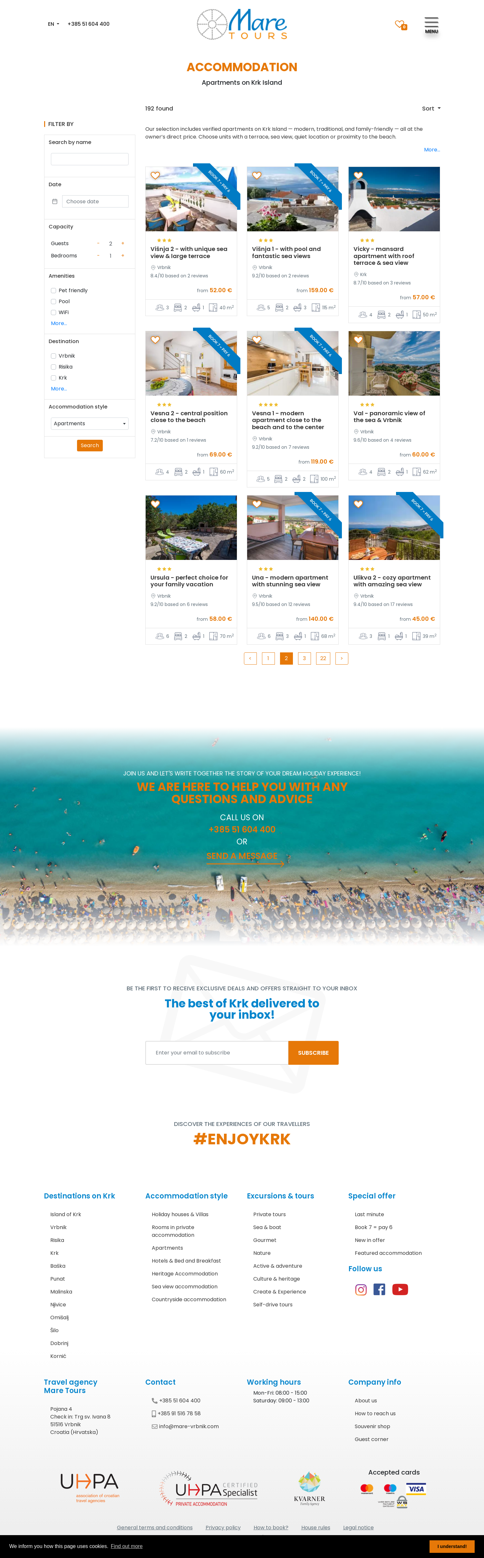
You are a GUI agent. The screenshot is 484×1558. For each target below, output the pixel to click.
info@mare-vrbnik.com (185, 1426)
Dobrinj (59, 1343)
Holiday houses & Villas (180, 1214)
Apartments (167, 1248)
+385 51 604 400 (88, 24)
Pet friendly (73, 290)
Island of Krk (65, 1214)
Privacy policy (223, 1527)
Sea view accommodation (185, 1286)
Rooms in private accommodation (173, 1231)
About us (366, 1400)
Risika (66, 366)
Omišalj (59, 1317)
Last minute (369, 1214)
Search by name (70, 142)
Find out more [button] (127, 1546)
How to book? (271, 1527)
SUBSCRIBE (313, 1053)
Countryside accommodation (189, 1299)
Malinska (61, 1291)
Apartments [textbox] (69, 423)
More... (59, 323)
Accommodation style (78, 406)
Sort (429, 108)
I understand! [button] (452, 1546)
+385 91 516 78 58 (176, 1413)
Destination (64, 341)
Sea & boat (267, 1227)
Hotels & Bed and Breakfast (186, 1261)
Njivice (58, 1304)
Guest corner (372, 1439)
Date (55, 184)
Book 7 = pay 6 (373, 1227)
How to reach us (375, 1413)
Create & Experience (279, 1291)
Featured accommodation (388, 1253)
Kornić (58, 1356)
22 (323, 658)
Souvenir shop (372, 1426)
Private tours (269, 1214)
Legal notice (358, 1527)
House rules (315, 1527)
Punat (57, 1279)
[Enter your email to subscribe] (217, 1053)
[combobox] (90, 424)
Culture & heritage (276, 1279)
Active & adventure (277, 1266)
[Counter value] (110, 243)
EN (51, 24)
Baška (57, 1266)
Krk (63, 377)
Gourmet (264, 1240)
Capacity (61, 226)
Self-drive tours (273, 1304)
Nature (262, 1253)
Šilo (54, 1330)
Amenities (62, 276)
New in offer (370, 1240)
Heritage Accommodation (185, 1273)
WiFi (64, 312)
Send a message (242, 856)
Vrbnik (67, 356)
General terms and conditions (155, 1527)
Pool (64, 301)
